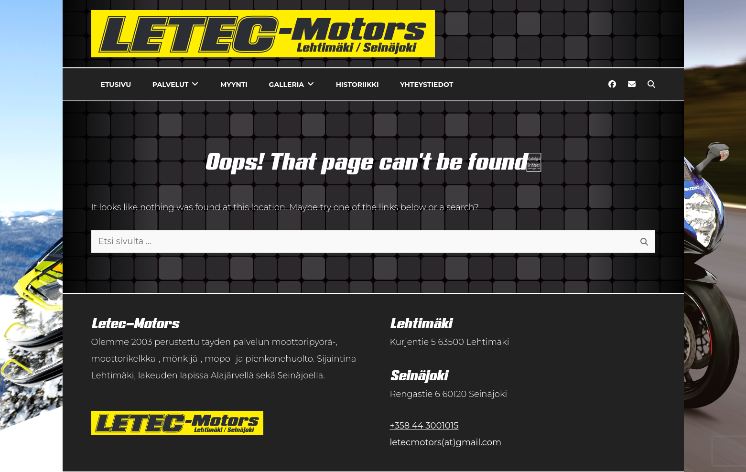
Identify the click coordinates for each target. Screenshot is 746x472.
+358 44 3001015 (424, 425)
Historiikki (357, 84)
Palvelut (170, 84)
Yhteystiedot (426, 84)
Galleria (286, 84)
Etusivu (116, 84)
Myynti (234, 84)
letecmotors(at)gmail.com (446, 442)
